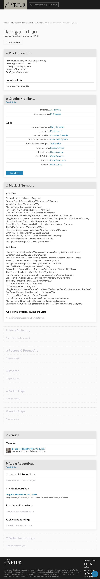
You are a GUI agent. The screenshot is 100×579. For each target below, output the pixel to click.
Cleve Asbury (56, 140)
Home (6, 11)
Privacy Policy (59, 575)
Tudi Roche (55, 132)
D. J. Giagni (55, 102)
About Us (88, 565)
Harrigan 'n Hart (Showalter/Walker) (27, 11)
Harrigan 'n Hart (21, 20)
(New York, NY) (28, 437)
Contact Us (89, 568)
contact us (40, 569)
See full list (11, 90)
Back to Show (12, 30)
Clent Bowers (56, 144)
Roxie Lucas (56, 152)
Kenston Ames (57, 136)
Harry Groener (57, 115)
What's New (89, 548)
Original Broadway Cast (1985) (21, 482)
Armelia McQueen (59, 127)
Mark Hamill (56, 119)
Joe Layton (55, 98)
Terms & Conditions (41, 575)
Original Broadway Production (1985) (21, 24)
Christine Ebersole (59, 123)
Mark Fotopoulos (58, 148)
